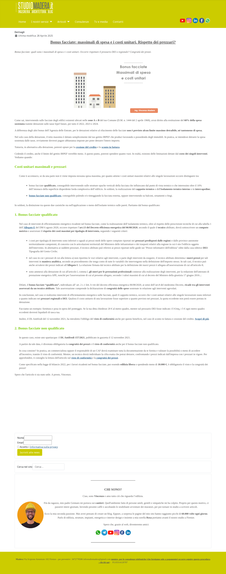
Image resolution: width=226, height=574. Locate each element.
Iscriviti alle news (30, 452)
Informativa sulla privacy (44, 447)
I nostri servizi (39, 21)
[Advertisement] (40, 406)
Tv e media (101, 21)
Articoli (61, 21)
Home (22, 21)
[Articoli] (68, 22)
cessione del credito (86, 147)
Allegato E (29, 227)
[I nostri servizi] (50, 22)
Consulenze (82, 21)
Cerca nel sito (24, 466)
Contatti (118, 21)
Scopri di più (202, 318)
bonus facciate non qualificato (45, 195)
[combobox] (48, 466)
